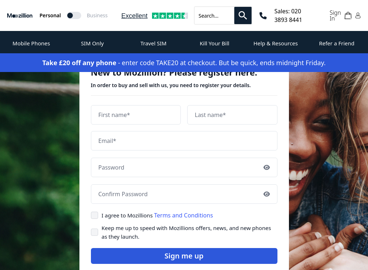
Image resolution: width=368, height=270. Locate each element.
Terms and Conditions (183, 215)
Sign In (335, 15)
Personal (50, 15)
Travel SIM (154, 43)
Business (97, 15)
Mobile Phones (31, 43)
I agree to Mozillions (157, 215)
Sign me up (184, 256)
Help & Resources (275, 43)
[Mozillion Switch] (74, 15)
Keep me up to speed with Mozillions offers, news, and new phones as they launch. (186, 232)
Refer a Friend (337, 43)
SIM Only (92, 43)
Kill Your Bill (214, 43)
